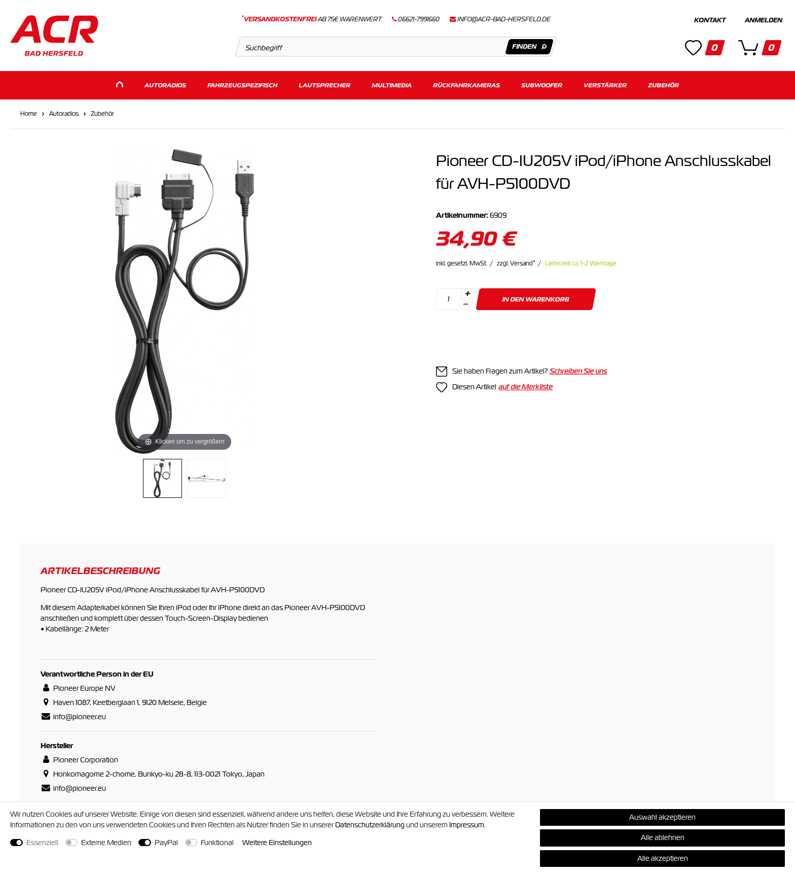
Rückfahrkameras (466, 85)
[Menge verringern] (466, 304)
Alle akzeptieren (662, 858)
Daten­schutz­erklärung (370, 824)
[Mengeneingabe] (449, 299)
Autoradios (165, 85)
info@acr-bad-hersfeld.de (504, 19)
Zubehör (663, 85)
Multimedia (392, 85)
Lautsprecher (324, 85)
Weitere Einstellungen (277, 842)
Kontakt (710, 20)
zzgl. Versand (516, 263)
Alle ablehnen (662, 837)
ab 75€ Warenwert (311, 19)
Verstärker (605, 85)
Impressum (466, 824)
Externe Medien (106, 842)
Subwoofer (541, 85)
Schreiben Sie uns (578, 371)
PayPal (166, 842)
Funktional (217, 842)
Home (28, 114)
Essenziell (42, 842)
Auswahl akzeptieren (662, 817)
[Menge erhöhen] (467, 293)
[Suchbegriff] (396, 47)
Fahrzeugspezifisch (242, 85)
